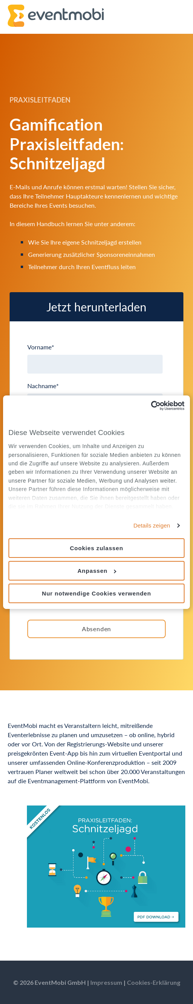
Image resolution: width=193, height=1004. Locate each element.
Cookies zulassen (96, 548)
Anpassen (96, 570)
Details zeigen (151, 525)
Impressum (106, 982)
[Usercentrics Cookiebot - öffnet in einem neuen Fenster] (151, 405)
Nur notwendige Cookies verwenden (96, 593)
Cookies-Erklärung (153, 982)
